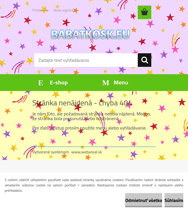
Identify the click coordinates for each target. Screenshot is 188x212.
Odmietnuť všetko (143, 200)
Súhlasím (173, 200)
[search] (144, 60)
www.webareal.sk (86, 152)
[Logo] (90, 34)
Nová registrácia (65, 10)
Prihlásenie (40, 10)
